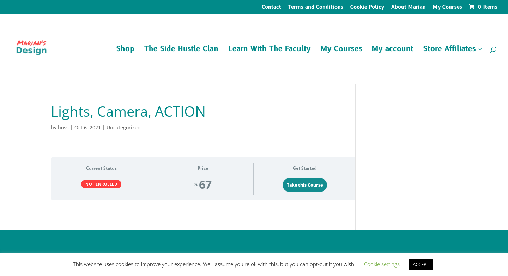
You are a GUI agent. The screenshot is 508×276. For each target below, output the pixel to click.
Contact (271, 8)
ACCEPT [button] (421, 264)
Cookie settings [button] (382, 264)
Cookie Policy (367, 8)
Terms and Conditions (315, 8)
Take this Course (305, 185)
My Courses (447, 8)
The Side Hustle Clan (181, 50)
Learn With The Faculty (269, 50)
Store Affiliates (449, 50)
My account (392, 50)
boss (63, 127)
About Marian (408, 8)
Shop (125, 50)
